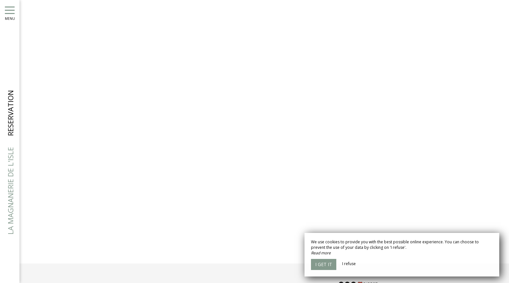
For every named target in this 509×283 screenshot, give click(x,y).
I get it (323, 264)
